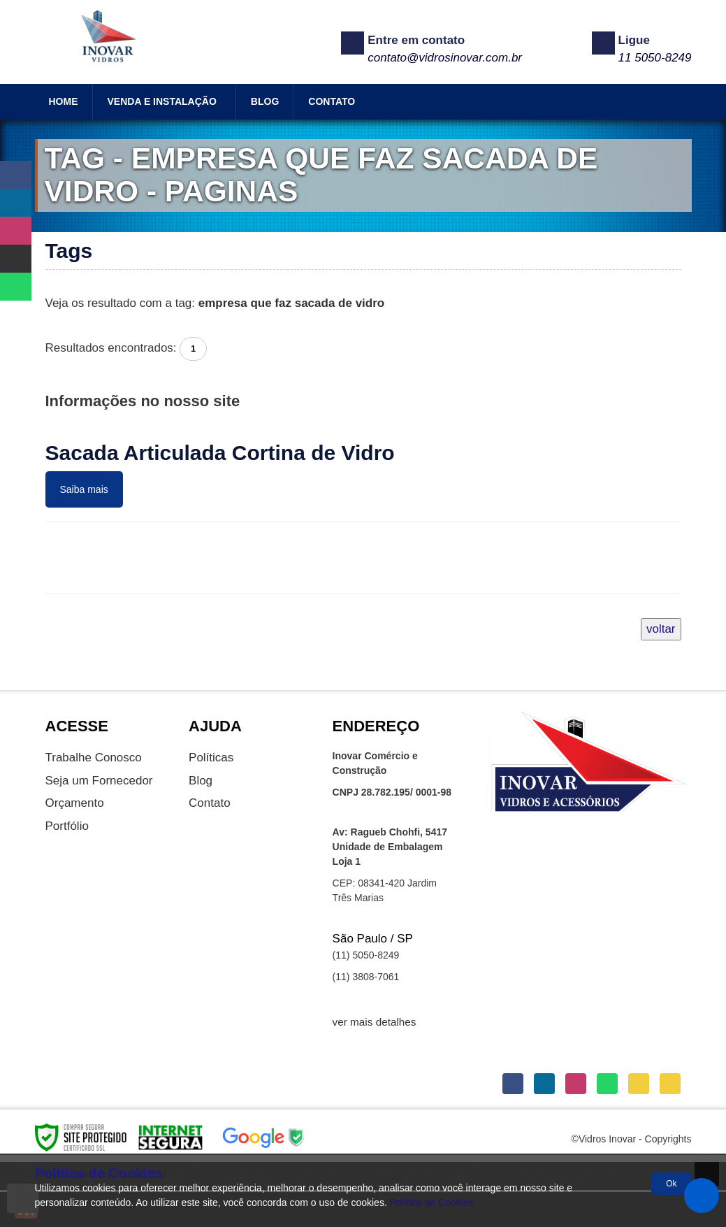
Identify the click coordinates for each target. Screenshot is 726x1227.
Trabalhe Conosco (93, 757)
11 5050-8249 (655, 57)
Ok (671, 1184)
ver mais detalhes (374, 1022)
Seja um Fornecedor (99, 780)
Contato (210, 803)
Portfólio (67, 826)
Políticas (211, 757)
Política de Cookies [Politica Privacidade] (432, 1202)
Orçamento (74, 803)
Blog (200, 780)
